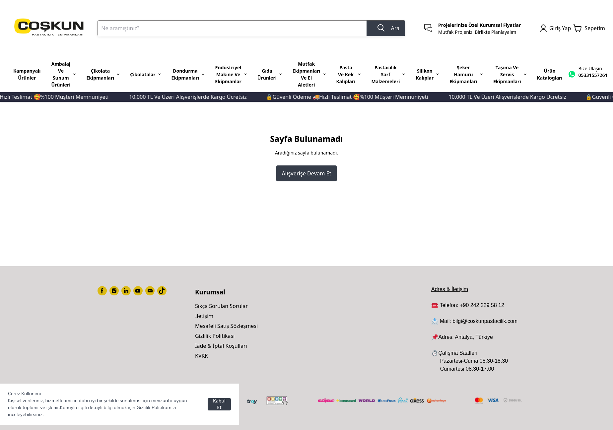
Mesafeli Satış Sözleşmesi (226, 326)
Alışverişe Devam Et (306, 173)
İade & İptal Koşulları (221, 345)
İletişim (204, 316)
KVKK (201, 355)
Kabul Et (219, 404)
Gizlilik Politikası (215, 335)
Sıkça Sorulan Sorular (221, 306)
